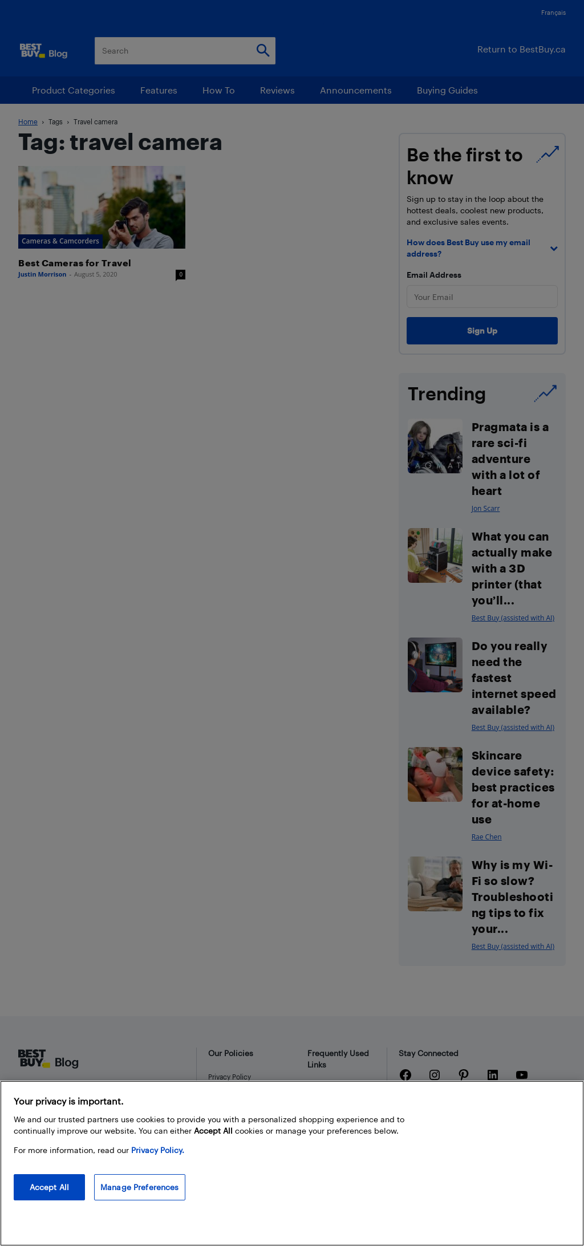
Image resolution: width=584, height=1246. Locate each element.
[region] (292, 1163)
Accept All (49, 1187)
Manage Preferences (139, 1187)
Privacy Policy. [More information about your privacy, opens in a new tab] (157, 1150)
